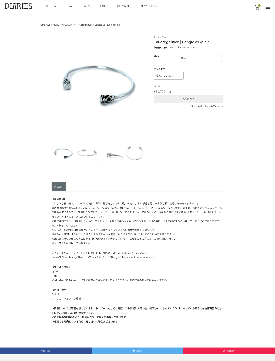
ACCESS (109, 352)
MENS (88, 6)
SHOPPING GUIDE (139, 352)
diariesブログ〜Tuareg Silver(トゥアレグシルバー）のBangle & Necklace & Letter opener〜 (103, 251)
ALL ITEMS (52, 6)
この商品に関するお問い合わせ (206, 105)
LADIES (104, 6)
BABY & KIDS (125, 6)
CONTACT (121, 352)
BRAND (71, 6)
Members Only (173, 352)
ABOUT (98, 352)
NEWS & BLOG (150, 6)
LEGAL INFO (157, 352)
